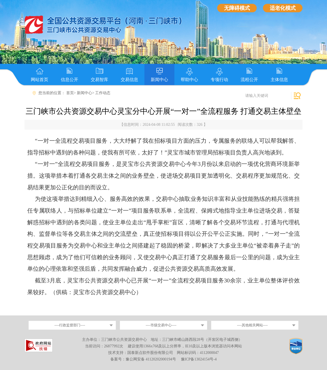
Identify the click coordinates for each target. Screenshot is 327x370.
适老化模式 (283, 8)
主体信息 (279, 79)
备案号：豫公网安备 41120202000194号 (143, 359)
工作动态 (102, 93)
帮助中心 (189, 79)
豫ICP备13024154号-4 (199, 359)
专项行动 (219, 79)
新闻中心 (159, 79)
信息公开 (69, 79)
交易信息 (129, 79)
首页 (70, 93)
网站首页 (39, 79)
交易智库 (99, 79)
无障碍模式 (237, 8)
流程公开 (249, 79)
